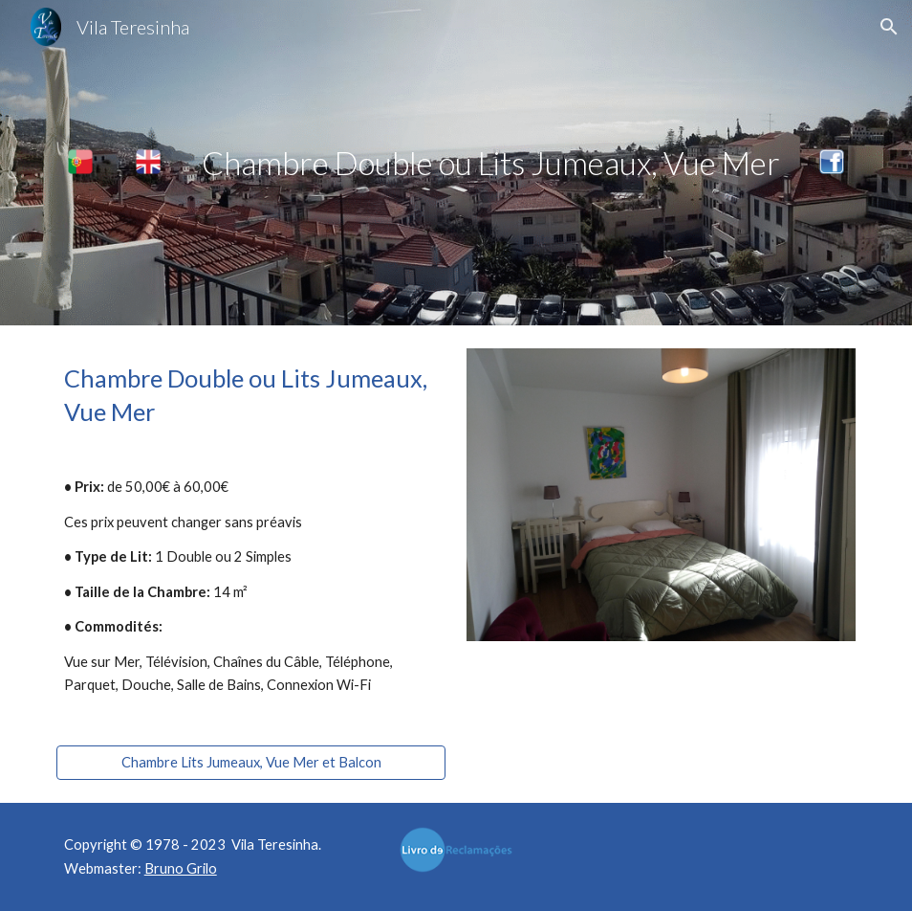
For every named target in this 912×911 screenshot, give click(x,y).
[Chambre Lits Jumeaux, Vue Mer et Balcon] (251, 763)
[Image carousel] (662, 494)
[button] (889, 27)
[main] (490, 163)
